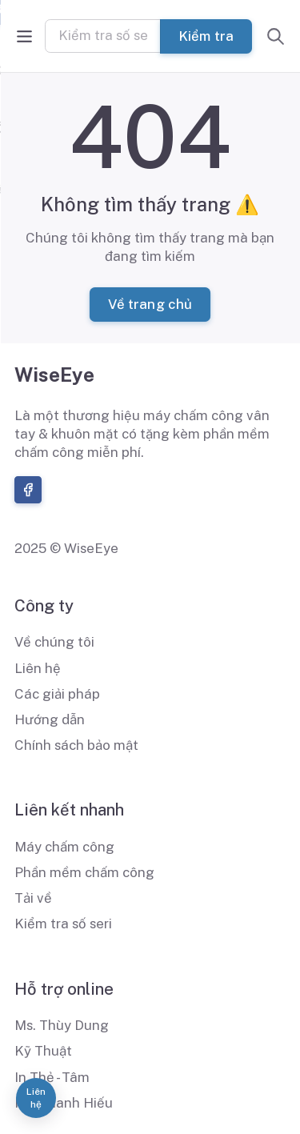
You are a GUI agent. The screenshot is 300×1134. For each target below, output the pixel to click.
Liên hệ (37, 668)
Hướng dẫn (49, 719)
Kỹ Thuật (43, 1051)
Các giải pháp (57, 694)
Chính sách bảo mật (76, 745)
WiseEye (54, 374)
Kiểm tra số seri (63, 924)
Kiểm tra (206, 35)
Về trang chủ (149, 304)
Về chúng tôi (54, 642)
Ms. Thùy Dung (61, 1025)
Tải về (33, 898)
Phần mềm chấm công (84, 872)
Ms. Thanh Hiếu (63, 1103)
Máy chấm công (64, 847)
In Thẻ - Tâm (52, 1077)
